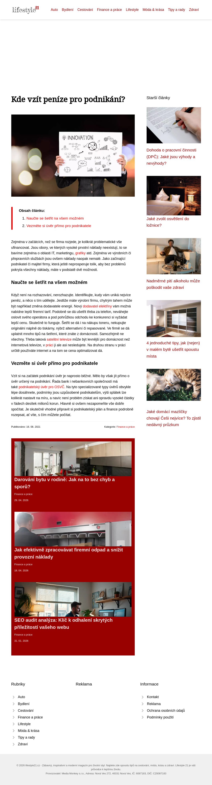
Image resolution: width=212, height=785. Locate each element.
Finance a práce (109, 10)
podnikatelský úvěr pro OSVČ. (42, 387)
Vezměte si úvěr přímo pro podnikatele (58, 226)
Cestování (85, 10)
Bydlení (67, 10)
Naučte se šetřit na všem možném (55, 218)
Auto (54, 10)
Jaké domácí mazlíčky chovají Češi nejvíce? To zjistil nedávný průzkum (174, 418)
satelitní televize (59, 339)
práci (49, 345)
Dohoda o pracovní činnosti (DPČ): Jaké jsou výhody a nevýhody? (171, 156)
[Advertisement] (106, 49)
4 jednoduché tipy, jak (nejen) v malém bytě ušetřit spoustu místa (173, 349)
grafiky (80, 253)
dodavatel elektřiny (97, 306)
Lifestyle (132, 10)
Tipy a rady (176, 10)
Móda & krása (153, 10)
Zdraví (194, 10)
